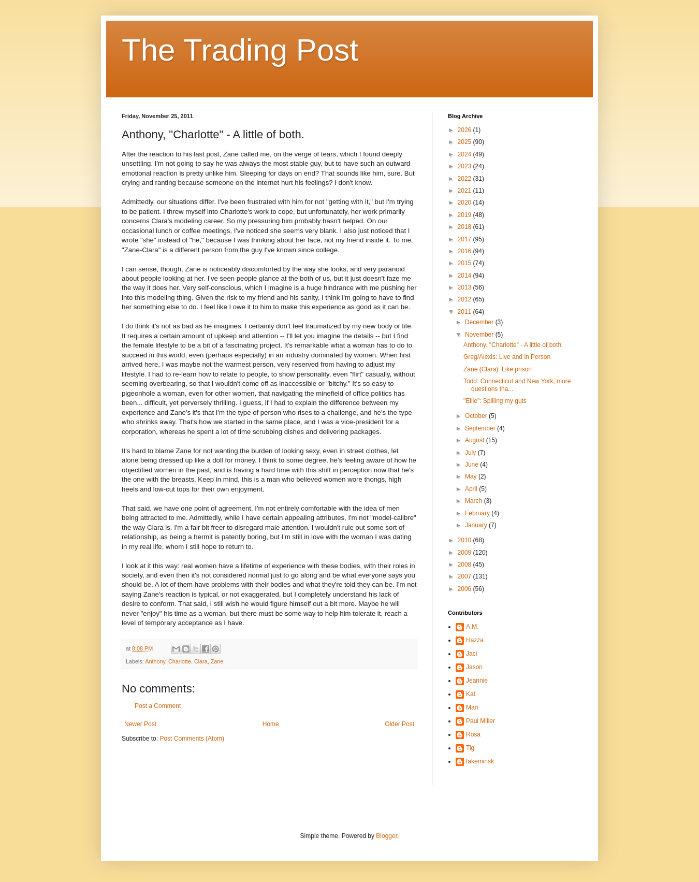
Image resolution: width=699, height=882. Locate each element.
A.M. (472, 626)
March (474, 500)
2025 (465, 142)
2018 (465, 226)
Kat (470, 694)
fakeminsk (480, 761)
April (472, 489)
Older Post (399, 724)
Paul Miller (480, 721)
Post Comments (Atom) (191, 738)
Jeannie (477, 680)
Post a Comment (158, 706)
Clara (201, 661)
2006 (465, 588)
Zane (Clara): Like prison (497, 369)
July (471, 452)
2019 (465, 215)
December (480, 322)
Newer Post (140, 724)
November (480, 334)
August (475, 440)
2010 (465, 540)
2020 (465, 202)
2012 (465, 299)
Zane (217, 661)
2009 (465, 552)
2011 (465, 311)
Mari (472, 707)
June (472, 464)
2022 (465, 178)
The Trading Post (240, 50)
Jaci (471, 653)
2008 (465, 564)
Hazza (475, 640)
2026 (465, 130)
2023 (465, 166)
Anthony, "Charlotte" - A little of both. (513, 345)
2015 (465, 263)
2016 (465, 251)
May (471, 476)
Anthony (155, 661)
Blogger (386, 836)
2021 (465, 190)
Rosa (473, 734)
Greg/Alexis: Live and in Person (506, 356)
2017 (465, 239)
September (481, 428)
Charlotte (179, 661)
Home (271, 724)
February (478, 513)
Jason (474, 667)
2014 (465, 275)
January (477, 525)
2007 (465, 576)
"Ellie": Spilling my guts (495, 400)
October (477, 416)
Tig (470, 747)
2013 (465, 287)
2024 (465, 154)
